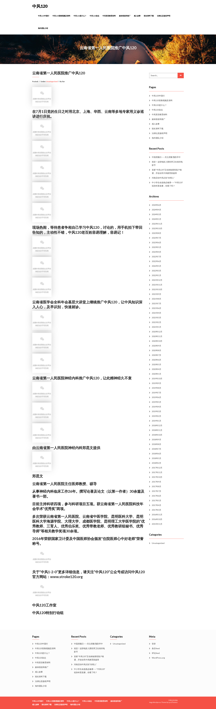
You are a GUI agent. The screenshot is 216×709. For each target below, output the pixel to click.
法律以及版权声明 (163, 16)
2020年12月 (157, 331)
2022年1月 (156, 275)
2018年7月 (156, 449)
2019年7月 (156, 392)
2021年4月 (156, 313)
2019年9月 (156, 383)
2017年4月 (156, 505)
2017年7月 (156, 491)
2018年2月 (156, 463)
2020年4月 (156, 369)
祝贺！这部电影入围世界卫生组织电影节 (167, 163)
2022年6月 (156, 261)
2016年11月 (157, 514)
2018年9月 (156, 439)
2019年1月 (156, 421)
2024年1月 (156, 219)
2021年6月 (156, 308)
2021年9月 (156, 294)
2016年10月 (157, 519)
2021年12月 (157, 280)
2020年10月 (157, 341)
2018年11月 (157, 430)
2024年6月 (156, 205)
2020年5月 (156, 364)
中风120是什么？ (80, 16)
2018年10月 (157, 435)
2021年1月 (156, 327)
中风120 (40, 6)
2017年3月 (156, 510)
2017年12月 (157, 467)
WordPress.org (158, 658)
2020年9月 (156, 345)
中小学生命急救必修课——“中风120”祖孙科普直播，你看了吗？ (167, 184)
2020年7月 (156, 355)
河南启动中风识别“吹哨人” (163, 178)
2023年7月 (156, 238)
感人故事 (137, 16)
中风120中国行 (43, 16)
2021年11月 (157, 285)
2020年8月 (156, 350)
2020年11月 (157, 336)
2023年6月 (156, 242)
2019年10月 (157, 378)
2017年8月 (156, 486)
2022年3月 (156, 270)
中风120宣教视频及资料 (61, 16)
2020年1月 (156, 374)
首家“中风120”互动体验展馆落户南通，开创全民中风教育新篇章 (167, 171)
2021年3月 (156, 317)
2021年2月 (156, 322)
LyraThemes (173, 702)
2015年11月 (157, 524)
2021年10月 (157, 289)
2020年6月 (156, 360)
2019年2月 (156, 416)
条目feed (156, 648)
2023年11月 (157, 224)
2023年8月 (156, 233)
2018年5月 (156, 458)
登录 (154, 644)
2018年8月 (156, 444)
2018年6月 (156, 453)
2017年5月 (156, 500)
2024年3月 (156, 214)
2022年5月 (156, 266)
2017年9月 (156, 482)
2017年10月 (157, 477)
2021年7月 (156, 303)
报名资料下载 (149, 16)
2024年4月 (156, 209)
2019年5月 (156, 402)
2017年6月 (156, 496)
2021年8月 (156, 299)
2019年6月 (156, 397)
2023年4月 (156, 252)
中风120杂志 (94, 16)
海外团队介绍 (43, 28)
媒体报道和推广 (125, 16)
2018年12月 (157, 425)
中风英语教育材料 (109, 16)
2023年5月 (156, 247)
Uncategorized (52, 81)
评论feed (156, 653)
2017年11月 (157, 472)
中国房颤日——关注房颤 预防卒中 (166, 157)
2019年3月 (156, 411)
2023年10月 (157, 228)
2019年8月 (156, 388)
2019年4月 (156, 406)
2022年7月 (156, 256)
